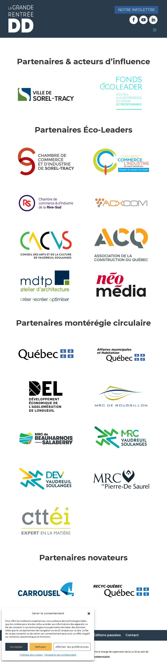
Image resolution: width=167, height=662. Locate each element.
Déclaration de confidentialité (60, 655)
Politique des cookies (31, 655)
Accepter (16, 646)
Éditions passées (107, 635)
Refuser (40, 646)
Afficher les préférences (72, 646)
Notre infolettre (136, 10)
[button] (89, 613)
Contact (132, 635)
